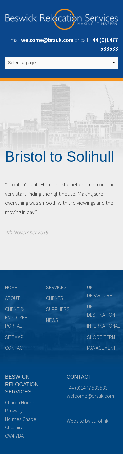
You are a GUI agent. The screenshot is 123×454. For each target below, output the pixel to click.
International (103, 326)
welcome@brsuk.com (90, 396)
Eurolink (99, 420)
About (12, 298)
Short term (101, 337)
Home (11, 287)
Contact (15, 347)
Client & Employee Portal (16, 317)
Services (56, 287)
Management (101, 347)
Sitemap (14, 337)
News (52, 320)
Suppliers (58, 309)
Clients (54, 298)
